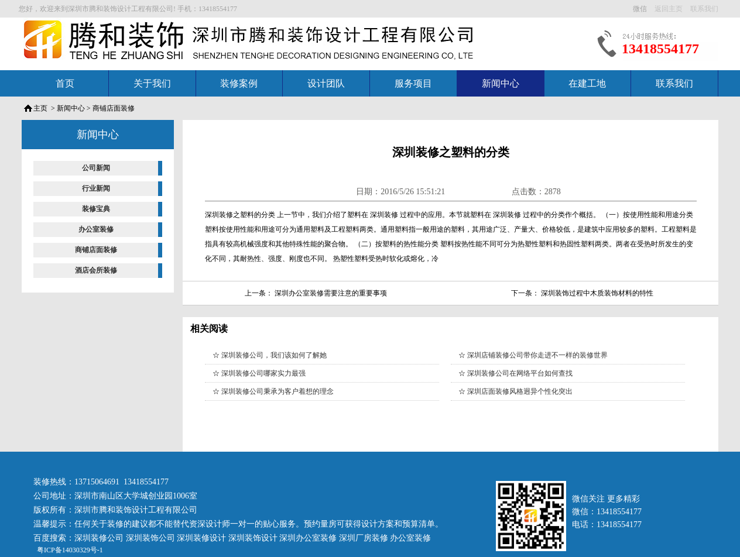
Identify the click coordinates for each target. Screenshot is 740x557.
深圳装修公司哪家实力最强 (263, 373)
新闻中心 (500, 83)
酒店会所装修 (96, 270)
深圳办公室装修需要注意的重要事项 (331, 293)
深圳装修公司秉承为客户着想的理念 (277, 391)
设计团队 (326, 83)
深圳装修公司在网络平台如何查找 (520, 373)
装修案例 (239, 83)
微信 (641, 9)
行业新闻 (96, 188)
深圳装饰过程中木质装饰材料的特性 (597, 293)
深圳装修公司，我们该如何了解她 (274, 355)
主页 (40, 108)
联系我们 (674, 83)
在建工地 (587, 83)
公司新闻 (96, 168)
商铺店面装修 (113, 108)
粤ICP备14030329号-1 (69, 550)
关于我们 (152, 83)
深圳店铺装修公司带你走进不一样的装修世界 (537, 355)
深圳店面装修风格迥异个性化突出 (520, 391)
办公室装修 (96, 229)
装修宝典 (96, 209)
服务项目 (413, 83)
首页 (65, 83)
